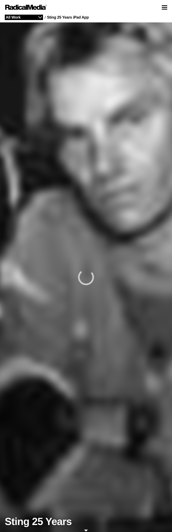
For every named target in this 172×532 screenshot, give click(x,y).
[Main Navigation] (86, 7)
